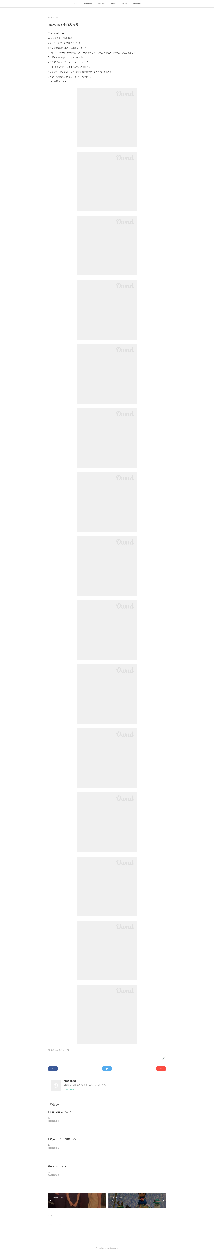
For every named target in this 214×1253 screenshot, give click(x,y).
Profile (113, 4)
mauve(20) (58, 1050)
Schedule (88, 4)
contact (124, 4)
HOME (75, 4)
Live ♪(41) (66, 1050)
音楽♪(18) (51, 1050)
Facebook (137, 4)
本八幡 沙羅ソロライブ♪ (59, 1112)
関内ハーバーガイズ (57, 1166)
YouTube (101, 4)
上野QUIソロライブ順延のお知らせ (64, 1139)
